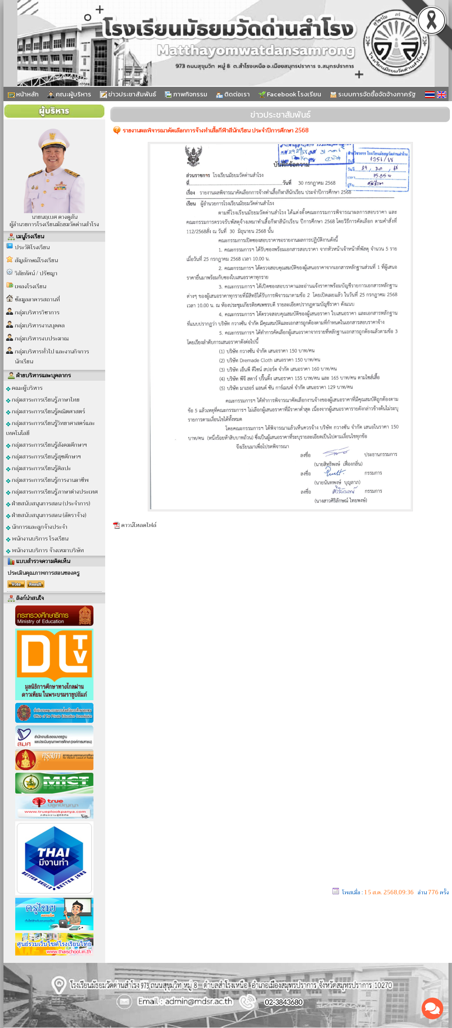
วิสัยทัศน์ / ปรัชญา (36, 273)
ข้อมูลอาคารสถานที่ (37, 299)
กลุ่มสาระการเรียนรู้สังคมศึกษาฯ (46, 445)
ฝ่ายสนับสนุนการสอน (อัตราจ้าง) (46, 515)
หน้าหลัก (23, 94)
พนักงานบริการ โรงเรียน (37, 539)
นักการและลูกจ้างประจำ (36, 527)
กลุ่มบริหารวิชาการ (37, 312)
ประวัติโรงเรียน (32, 247)
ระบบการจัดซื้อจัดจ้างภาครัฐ (373, 94)
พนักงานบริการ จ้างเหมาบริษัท (45, 550)
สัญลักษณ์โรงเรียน (36, 260)
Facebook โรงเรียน (290, 94)
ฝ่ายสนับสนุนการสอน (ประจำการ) (48, 503)
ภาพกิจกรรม (186, 94)
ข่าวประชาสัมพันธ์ (128, 94)
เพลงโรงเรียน (30, 286)
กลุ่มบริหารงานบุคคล (40, 325)
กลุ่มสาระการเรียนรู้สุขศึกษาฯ (43, 456)
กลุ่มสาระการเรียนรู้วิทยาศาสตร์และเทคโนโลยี (50, 428)
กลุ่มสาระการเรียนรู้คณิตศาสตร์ (45, 411)
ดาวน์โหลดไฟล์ (138, 525)
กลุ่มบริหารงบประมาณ (42, 338)
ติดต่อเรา (233, 94)
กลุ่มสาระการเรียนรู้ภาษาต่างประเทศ (52, 492)
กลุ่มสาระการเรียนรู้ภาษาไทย (43, 400)
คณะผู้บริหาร (69, 94)
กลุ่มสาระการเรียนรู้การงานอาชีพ (47, 480)
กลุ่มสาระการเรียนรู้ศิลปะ (38, 468)
